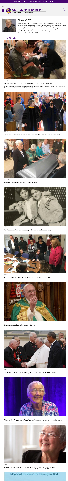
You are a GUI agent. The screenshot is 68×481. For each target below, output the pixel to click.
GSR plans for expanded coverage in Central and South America (27, 277)
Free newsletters (62, 8)
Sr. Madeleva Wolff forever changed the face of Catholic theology (28, 230)
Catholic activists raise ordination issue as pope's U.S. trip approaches (29, 468)
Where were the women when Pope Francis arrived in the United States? (30, 373)
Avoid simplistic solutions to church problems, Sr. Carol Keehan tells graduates (32, 135)
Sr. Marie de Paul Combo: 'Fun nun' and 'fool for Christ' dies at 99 (28, 83)
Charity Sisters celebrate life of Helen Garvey (20, 182)
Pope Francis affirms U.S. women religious (19, 325)
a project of (34, 1)
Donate (64, 10)
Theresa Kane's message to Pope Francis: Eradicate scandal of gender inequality (33, 420)
